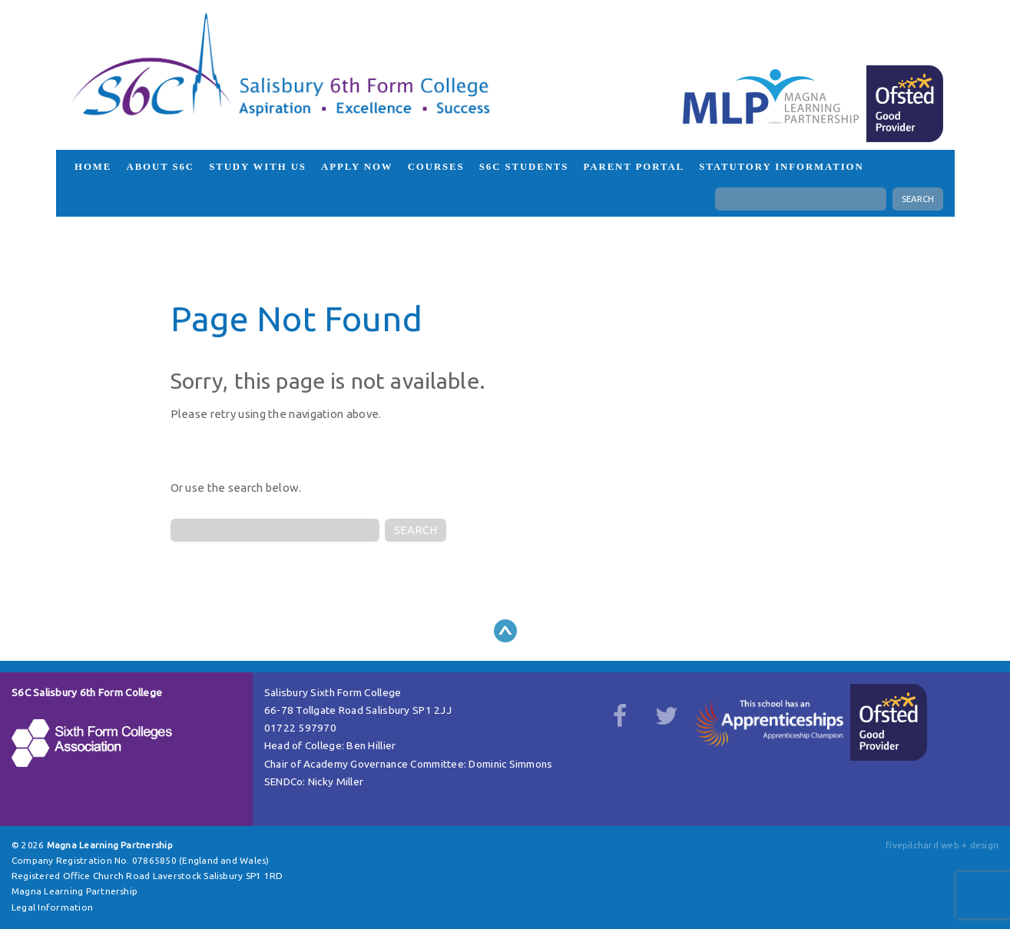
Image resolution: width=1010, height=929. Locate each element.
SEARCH (918, 199)
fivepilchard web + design (942, 845)
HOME (93, 166)
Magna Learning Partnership (74, 891)
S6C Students (524, 166)
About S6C (160, 166)
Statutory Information (781, 166)
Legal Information (52, 907)
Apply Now (356, 166)
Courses (436, 166)
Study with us (257, 166)
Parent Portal (634, 166)
